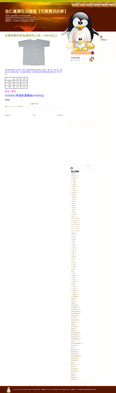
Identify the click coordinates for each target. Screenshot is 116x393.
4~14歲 (73, 265)
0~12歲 (73, 184)
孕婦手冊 (73, 318)
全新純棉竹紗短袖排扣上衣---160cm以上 (31, 35)
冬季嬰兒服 (74, 315)
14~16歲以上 (74, 222)
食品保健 (73, 345)
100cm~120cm (74, 218)
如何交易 (89, 5)
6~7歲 (72, 277)
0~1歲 (72, 188)
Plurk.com (89, 165)
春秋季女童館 (74, 332)
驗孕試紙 (73, 379)
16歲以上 (73, 233)
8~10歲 (73, 286)
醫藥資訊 (112, 5)
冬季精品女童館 (75, 311)
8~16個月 (73, 288)
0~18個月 (73, 186)
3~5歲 (72, 254)
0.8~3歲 (73, 182)
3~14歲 (73, 250)
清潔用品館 (74, 360)
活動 (72, 341)
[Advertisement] (28, 112)
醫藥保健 (73, 377)
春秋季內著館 (74, 335)
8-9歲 (72, 284)
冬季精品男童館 (75, 313)
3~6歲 (72, 256)
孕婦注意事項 (74, 320)
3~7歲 (72, 258)
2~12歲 (73, 235)
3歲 (72, 260)
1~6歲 (72, 209)
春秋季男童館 (74, 337)
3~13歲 (73, 248)
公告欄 (82, 5)
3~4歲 (72, 252)
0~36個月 (73, 192)
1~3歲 (72, 203)
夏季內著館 (20, 106)
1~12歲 (73, 197)
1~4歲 (72, 205)
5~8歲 (72, 273)
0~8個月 (73, 195)
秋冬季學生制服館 (75, 343)
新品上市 (73, 364)
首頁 (34, 115)
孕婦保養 (73, 322)
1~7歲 (72, 212)
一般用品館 (74, 294)
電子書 (73, 366)
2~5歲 (72, 241)
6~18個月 (73, 275)
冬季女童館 (74, 305)
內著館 (73, 303)
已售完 (73, 301)
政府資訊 (73, 330)
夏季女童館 (74, 349)
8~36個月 (73, 292)
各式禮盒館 (74, 326)
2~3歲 (72, 237)
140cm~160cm (74, 224)
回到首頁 (75, 5)
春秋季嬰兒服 (74, 339)
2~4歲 (72, 239)
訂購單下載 (34, 104)
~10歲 (72, 173)
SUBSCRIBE (83, 59)
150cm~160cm (74, 228)
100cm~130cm (74, 220)
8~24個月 (73, 290)
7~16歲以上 (74, 281)
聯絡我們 (104, 5)
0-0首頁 (73, 175)
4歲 (72, 271)
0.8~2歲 (73, 180)
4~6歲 (72, 269)
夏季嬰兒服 (74, 358)
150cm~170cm (12, 106)
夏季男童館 (74, 354)
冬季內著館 (74, 307)
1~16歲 (73, 199)
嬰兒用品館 (74, 371)
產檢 (72, 362)
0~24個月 (73, 190)
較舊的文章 (60, 115)
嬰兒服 (73, 373)
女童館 (73, 298)
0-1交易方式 (74, 178)
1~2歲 (72, 201)
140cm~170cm (74, 226)
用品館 (73, 324)
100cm (72, 216)
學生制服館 (74, 369)
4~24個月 (73, 267)
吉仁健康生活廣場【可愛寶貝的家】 (36, 11)
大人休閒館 (74, 296)
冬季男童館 (74, 309)
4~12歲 (73, 262)
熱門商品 (96, 5)
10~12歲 (73, 214)
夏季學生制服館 (75, 356)
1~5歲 (72, 207)
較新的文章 (8, 115)
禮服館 (73, 375)
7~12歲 (73, 279)
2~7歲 (72, 243)
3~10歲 (73, 245)
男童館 (73, 328)
